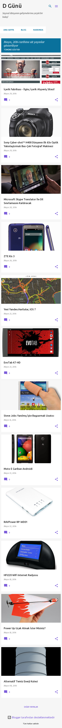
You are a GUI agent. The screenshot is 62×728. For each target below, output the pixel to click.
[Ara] (50, 6)
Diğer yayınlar (31, 707)
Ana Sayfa (7, 30)
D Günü (12, 5)
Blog (22, 30)
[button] (56, 100)
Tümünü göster (12, 50)
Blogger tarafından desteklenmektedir (31, 717)
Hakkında (37, 30)
